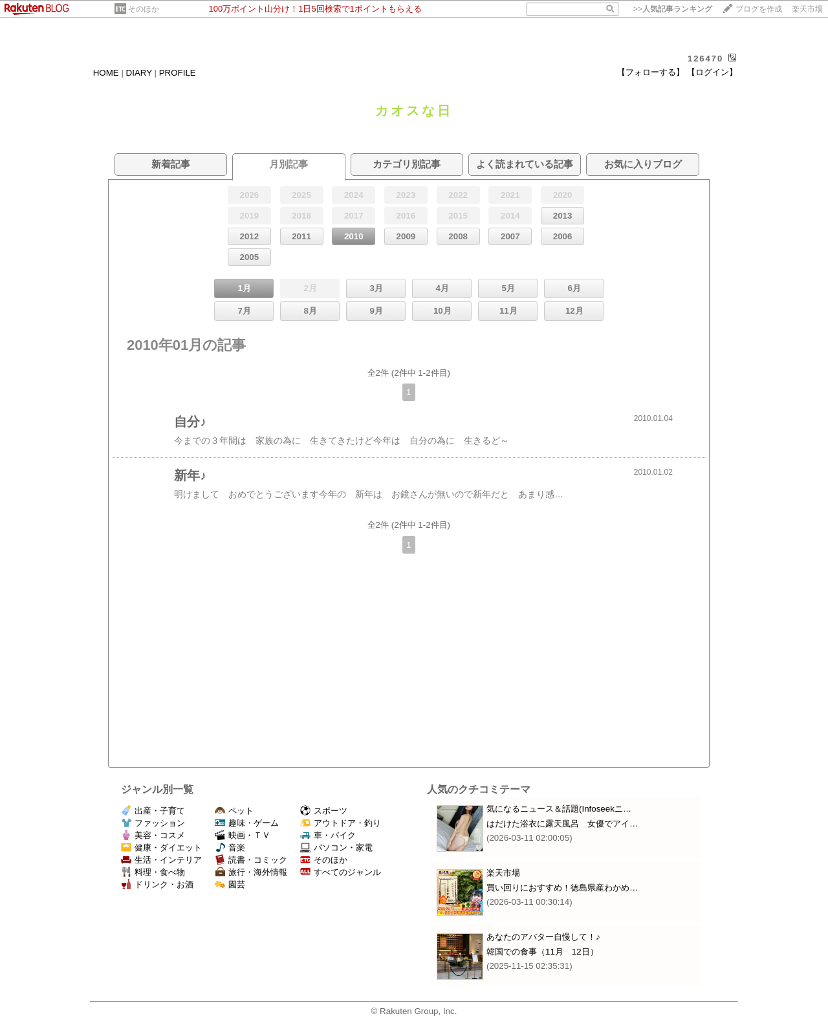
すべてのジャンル (340, 872)
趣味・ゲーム (247, 823)
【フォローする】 (650, 72)
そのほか (143, 9)
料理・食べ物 (153, 872)
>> (672, 9)
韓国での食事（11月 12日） (542, 952)
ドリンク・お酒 (157, 884)
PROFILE (177, 73)
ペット (234, 811)
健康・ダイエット (161, 847)
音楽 (230, 847)
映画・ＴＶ (242, 835)
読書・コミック (251, 860)
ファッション (153, 823)
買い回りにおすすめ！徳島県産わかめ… (562, 887)
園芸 (230, 884)
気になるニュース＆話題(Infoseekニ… (558, 809)
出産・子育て (153, 811)
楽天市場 (807, 9)
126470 (705, 58)
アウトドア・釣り (340, 823)
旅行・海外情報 (251, 872)
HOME (106, 73)
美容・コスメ (153, 835)
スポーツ (323, 811)
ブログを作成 (758, 9)
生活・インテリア (161, 860)
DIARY (139, 73)
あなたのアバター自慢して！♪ (543, 937)
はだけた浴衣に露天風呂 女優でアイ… (562, 823)
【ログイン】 (712, 72)
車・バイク (328, 835)
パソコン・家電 (336, 847)
